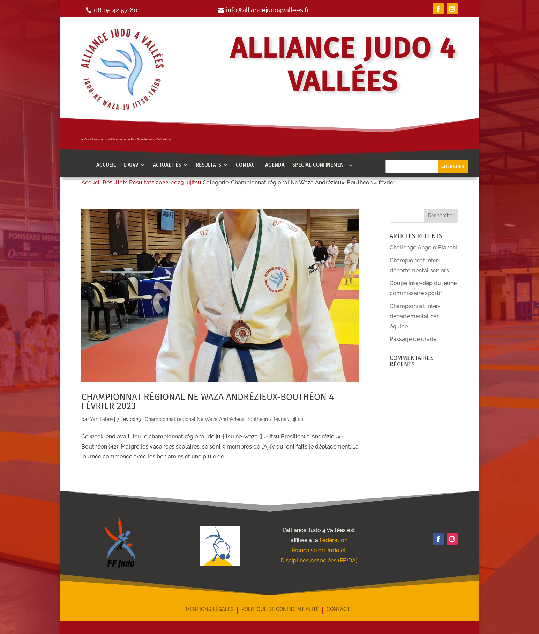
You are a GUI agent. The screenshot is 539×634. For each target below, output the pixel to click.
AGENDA (275, 165)
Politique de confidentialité (280, 609)
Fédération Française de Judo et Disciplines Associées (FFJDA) (319, 550)
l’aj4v (131, 165)
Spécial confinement (319, 165)
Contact (246, 165)
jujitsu (296, 419)
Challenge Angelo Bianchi (423, 247)
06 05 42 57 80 (115, 10)
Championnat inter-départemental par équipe (415, 316)
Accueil (106, 165)
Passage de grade (413, 339)
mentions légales (210, 609)
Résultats (208, 165)
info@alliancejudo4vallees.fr (267, 10)
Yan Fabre (101, 419)
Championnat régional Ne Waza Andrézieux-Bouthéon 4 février (216, 419)
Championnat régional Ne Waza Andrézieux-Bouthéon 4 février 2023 (207, 401)
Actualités (167, 165)
